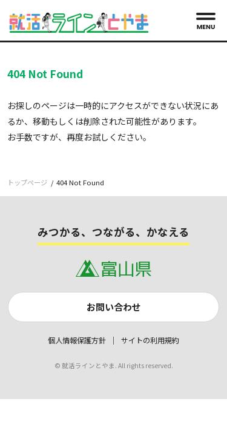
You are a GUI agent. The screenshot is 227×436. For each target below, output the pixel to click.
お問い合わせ (114, 306)
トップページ (27, 182)
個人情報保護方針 (77, 340)
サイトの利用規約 (150, 340)
